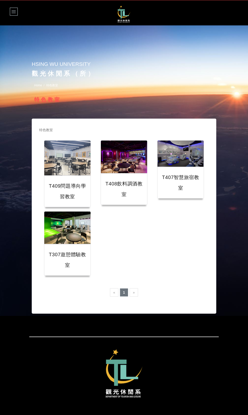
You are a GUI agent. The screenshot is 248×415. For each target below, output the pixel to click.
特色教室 (46, 130)
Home (38, 85)
